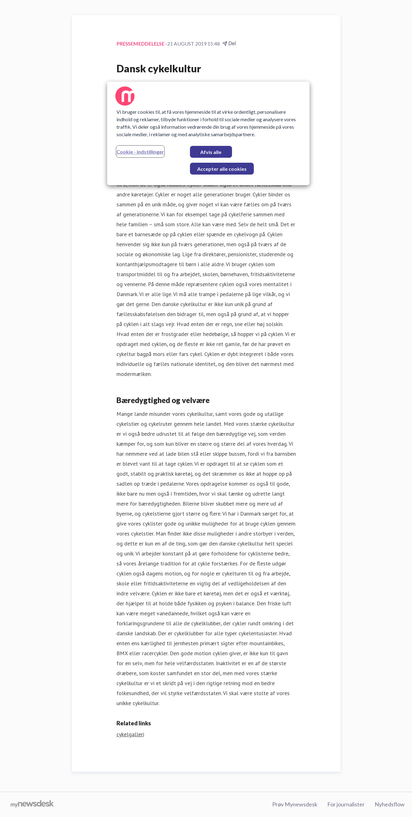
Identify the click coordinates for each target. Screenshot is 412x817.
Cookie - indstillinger (140, 152)
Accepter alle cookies (222, 169)
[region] (208, 133)
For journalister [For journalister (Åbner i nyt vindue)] (346, 804)
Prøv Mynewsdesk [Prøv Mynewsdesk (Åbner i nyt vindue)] (294, 804)
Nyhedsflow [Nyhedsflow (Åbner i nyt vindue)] (390, 804)
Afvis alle (210, 152)
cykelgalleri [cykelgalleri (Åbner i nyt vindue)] (130, 734)
